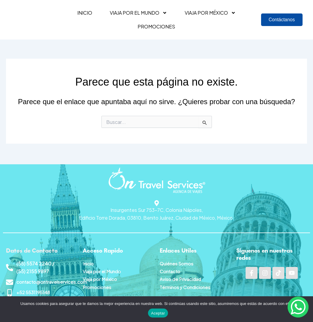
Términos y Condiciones (186, 286)
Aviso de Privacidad (181, 278)
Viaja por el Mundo (102, 270)
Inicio (84, 13)
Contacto (170, 270)
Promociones (156, 26)
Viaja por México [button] (210, 12)
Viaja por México (100, 278)
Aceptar (158, 313)
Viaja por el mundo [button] (138, 12)
